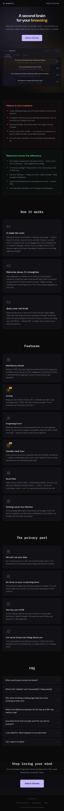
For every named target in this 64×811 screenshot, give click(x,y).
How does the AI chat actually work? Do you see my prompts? (27, 722)
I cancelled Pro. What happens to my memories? (26, 732)
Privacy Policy (36, 803)
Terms (46, 803)
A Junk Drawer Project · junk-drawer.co (32, 807)
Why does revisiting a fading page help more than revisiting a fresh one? (27, 699)
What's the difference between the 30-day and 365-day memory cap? (30, 710)
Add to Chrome (52, 3)
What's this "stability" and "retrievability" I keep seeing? (29, 689)
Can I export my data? (15, 741)
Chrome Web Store (22, 803)
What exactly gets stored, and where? (22, 680)
